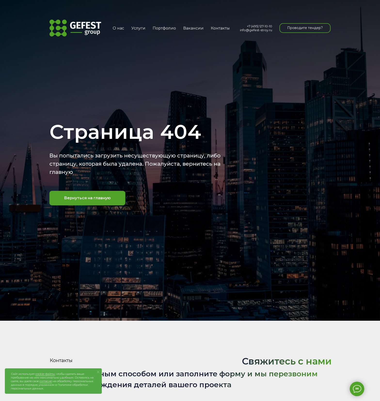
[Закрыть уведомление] (98, 372)
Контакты (220, 28)
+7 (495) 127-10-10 (259, 26)
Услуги (138, 28)
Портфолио (164, 28)
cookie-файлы (45, 374)
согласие (46, 381)
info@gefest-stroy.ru (256, 30)
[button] (305, 28)
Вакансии (193, 28)
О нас (118, 28)
